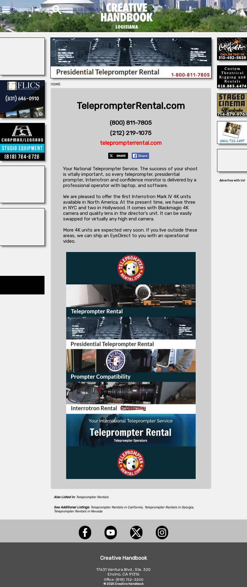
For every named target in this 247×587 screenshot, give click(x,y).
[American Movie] (131, 76)
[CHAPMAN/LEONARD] (22, 159)
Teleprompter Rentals (92, 497)
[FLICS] (22, 116)
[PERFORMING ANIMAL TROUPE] (232, 142)
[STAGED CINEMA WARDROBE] (232, 114)
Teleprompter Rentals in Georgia (168, 507)
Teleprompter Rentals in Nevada (78, 511)
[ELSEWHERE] (22, 73)
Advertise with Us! (232, 180)
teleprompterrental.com (131, 143)
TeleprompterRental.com (131, 105)
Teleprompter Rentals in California (117, 507)
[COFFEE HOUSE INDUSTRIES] (232, 58)
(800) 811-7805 (131, 122)
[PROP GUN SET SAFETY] (22, 244)
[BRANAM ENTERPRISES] (232, 86)
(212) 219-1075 (130, 133)
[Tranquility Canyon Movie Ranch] (232, 170)
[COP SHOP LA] (22, 201)
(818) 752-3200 (129, 579)
